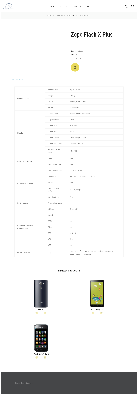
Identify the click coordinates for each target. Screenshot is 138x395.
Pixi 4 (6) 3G (97, 309)
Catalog (64, 7)
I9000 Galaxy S (41, 354)
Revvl (41, 309)
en (88, 7)
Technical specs (21, 80)
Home (52, 7)
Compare (78, 7)
